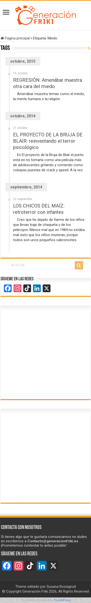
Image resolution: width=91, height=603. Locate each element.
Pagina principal (15, 38)
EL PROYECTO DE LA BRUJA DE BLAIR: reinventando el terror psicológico (48, 141)
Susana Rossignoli (61, 586)
